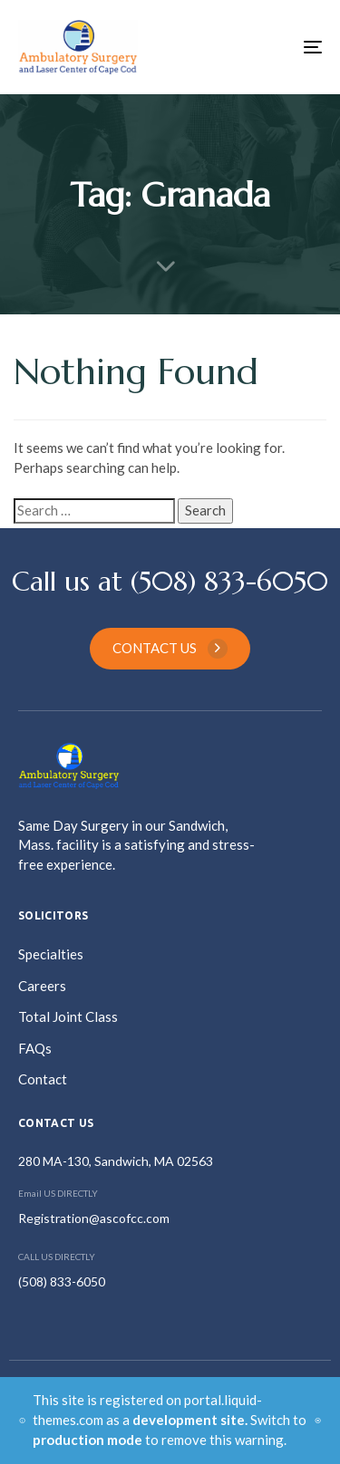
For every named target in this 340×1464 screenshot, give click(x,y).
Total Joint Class (68, 1016)
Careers (42, 986)
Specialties (50, 954)
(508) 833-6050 (61, 1281)
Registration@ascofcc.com (94, 1218)
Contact (42, 1079)
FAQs (35, 1048)
